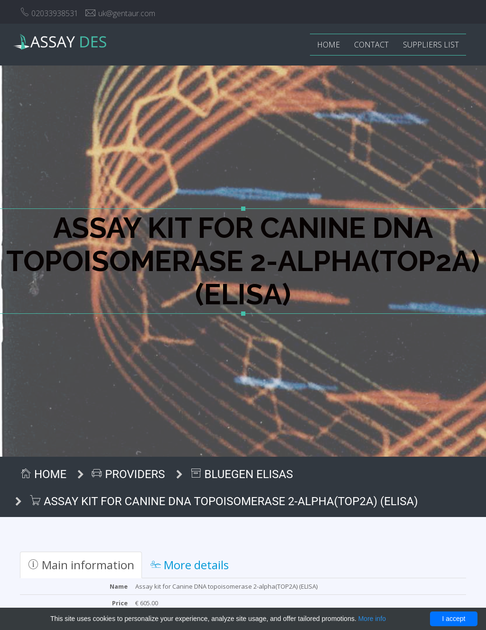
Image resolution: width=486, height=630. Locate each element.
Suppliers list (431, 44)
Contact (371, 44)
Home (328, 44)
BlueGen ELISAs (241, 474)
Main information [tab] (81, 565)
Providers (128, 474)
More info (372, 618)
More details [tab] (189, 565)
